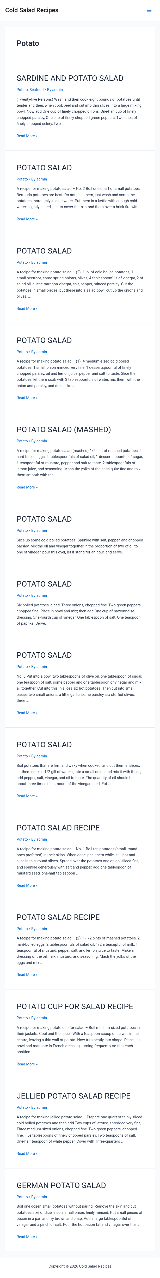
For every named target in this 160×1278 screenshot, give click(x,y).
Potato (22, 89)
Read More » (27, 136)
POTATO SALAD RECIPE (58, 827)
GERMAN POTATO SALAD (61, 1185)
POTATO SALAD (44, 167)
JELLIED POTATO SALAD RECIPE (74, 1095)
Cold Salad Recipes (31, 10)
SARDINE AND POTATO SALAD (70, 78)
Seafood (36, 89)
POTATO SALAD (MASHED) (64, 429)
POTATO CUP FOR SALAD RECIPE (75, 1006)
